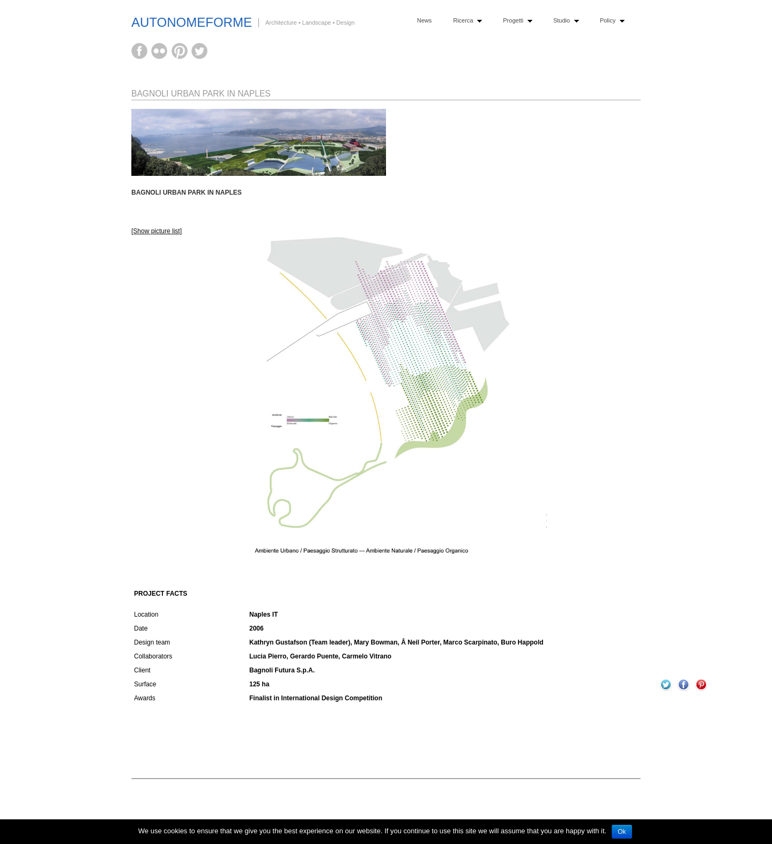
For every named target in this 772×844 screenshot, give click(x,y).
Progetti (515, 20)
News (424, 20)
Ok (622, 831)
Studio (563, 20)
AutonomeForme (191, 22)
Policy (610, 20)
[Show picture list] (156, 231)
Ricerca (465, 20)
